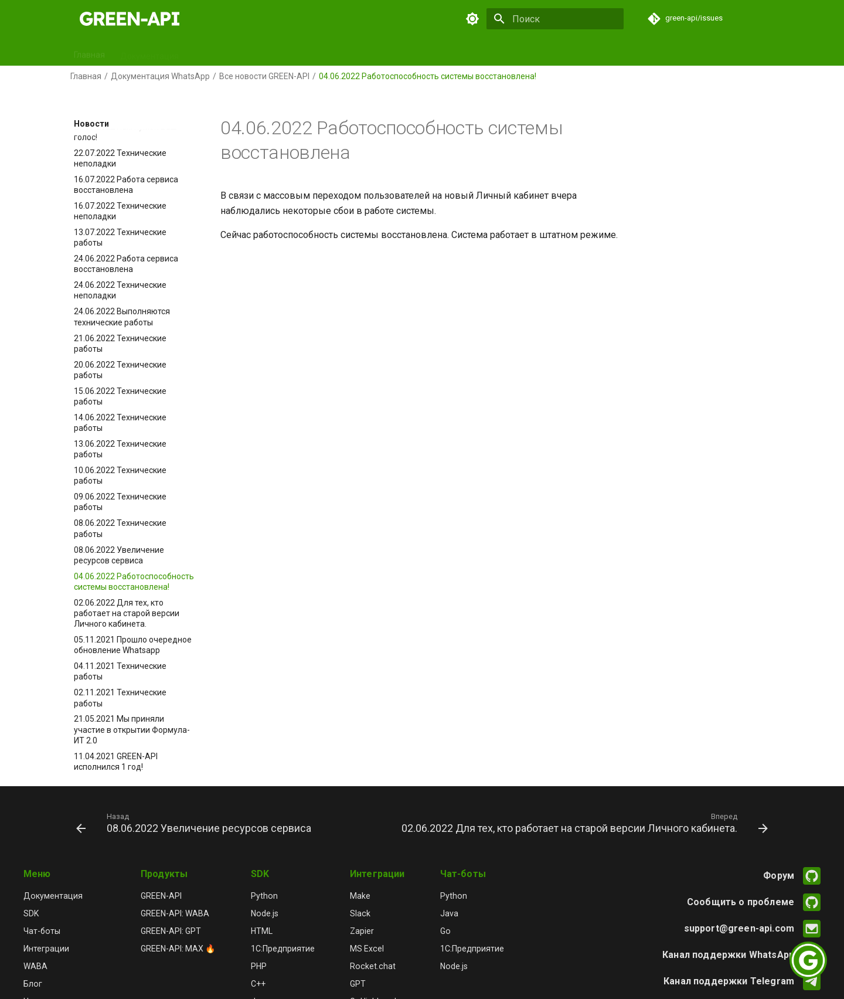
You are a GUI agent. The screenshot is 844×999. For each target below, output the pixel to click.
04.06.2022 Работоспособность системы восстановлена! (134, 582)
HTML (262, 931)
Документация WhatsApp (160, 76)
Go (445, 931)
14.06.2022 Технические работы (120, 423)
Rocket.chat (373, 966)
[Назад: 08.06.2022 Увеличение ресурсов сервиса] (195, 822)
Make (360, 896)
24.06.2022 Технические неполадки (120, 290)
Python (264, 896)
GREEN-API (161, 896)
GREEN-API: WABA (175, 913)
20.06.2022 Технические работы (120, 370)
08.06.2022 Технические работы (120, 528)
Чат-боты (305, 52)
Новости (524, 52)
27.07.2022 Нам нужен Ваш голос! (125, 132)
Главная (89, 52)
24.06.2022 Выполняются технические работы (122, 317)
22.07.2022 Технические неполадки (120, 158)
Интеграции (392, 52)
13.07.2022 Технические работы (120, 237)
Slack (360, 913)
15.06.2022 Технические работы (120, 396)
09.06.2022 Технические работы (120, 502)
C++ (258, 983)
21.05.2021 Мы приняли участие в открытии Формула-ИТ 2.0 (132, 729)
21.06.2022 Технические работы (120, 344)
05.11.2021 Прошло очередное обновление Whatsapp (133, 645)
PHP (259, 966)
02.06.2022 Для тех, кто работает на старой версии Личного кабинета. (126, 613)
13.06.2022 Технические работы (120, 449)
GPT (346, 52)
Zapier (362, 931)
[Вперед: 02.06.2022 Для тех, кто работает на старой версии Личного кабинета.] (583, 822)
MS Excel (367, 948)
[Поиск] (555, 18)
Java (449, 913)
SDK (201, 52)
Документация (149, 52)
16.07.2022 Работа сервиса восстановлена (126, 185)
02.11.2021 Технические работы (120, 698)
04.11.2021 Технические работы (120, 671)
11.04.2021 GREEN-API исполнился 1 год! (116, 762)
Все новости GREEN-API (264, 76)
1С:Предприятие (283, 948)
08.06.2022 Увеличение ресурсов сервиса (119, 555)
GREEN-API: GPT (171, 931)
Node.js (264, 913)
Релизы (445, 52)
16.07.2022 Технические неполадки (120, 211)
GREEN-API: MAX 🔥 (178, 948)
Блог (484, 52)
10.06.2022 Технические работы (120, 475)
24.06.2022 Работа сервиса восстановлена (126, 264)
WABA (35, 966)
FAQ (563, 52)
